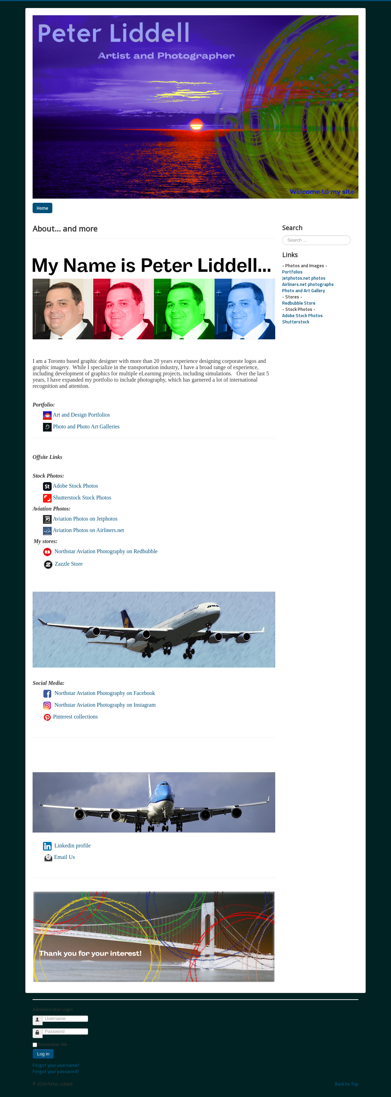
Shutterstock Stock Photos (77, 497)
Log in (43, 1053)
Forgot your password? (56, 1071)
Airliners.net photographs (308, 284)
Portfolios (292, 272)
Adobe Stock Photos (70, 486)
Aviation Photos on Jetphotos (85, 519)
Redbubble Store (298, 303)
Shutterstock (295, 322)
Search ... (282, 235)
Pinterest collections (75, 717)
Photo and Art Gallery (303, 290)
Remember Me (52, 1044)
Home (42, 207)
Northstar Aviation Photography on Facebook (104, 693)
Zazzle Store (62, 564)
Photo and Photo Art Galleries (86, 426)
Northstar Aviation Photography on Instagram (105, 705)
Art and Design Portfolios (81, 415)
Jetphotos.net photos (303, 278)
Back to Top (346, 1083)
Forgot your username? (56, 1065)
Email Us (59, 857)
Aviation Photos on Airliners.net (88, 530)
